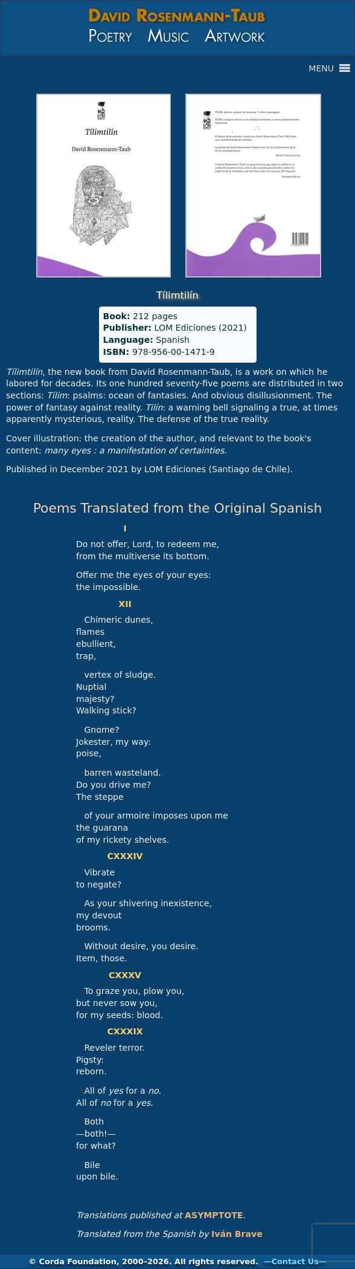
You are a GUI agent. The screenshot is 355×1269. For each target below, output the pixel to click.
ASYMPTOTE (214, 1215)
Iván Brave (237, 1234)
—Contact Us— (295, 1261)
